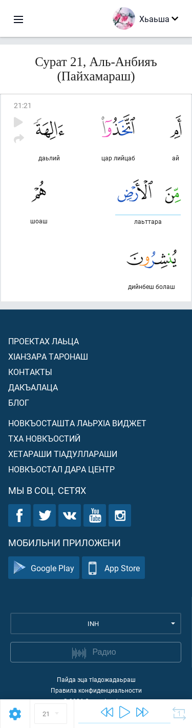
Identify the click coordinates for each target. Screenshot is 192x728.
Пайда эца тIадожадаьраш (96, 679)
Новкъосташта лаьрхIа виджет (77, 423)
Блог (18, 402)
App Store (113, 568)
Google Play (43, 568)
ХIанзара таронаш (48, 356)
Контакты (30, 371)
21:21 (23, 105)
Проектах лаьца (43, 341)
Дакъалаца (33, 387)
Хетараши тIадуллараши (62, 453)
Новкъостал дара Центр (61, 469)
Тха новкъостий (44, 438)
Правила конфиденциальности (96, 690)
